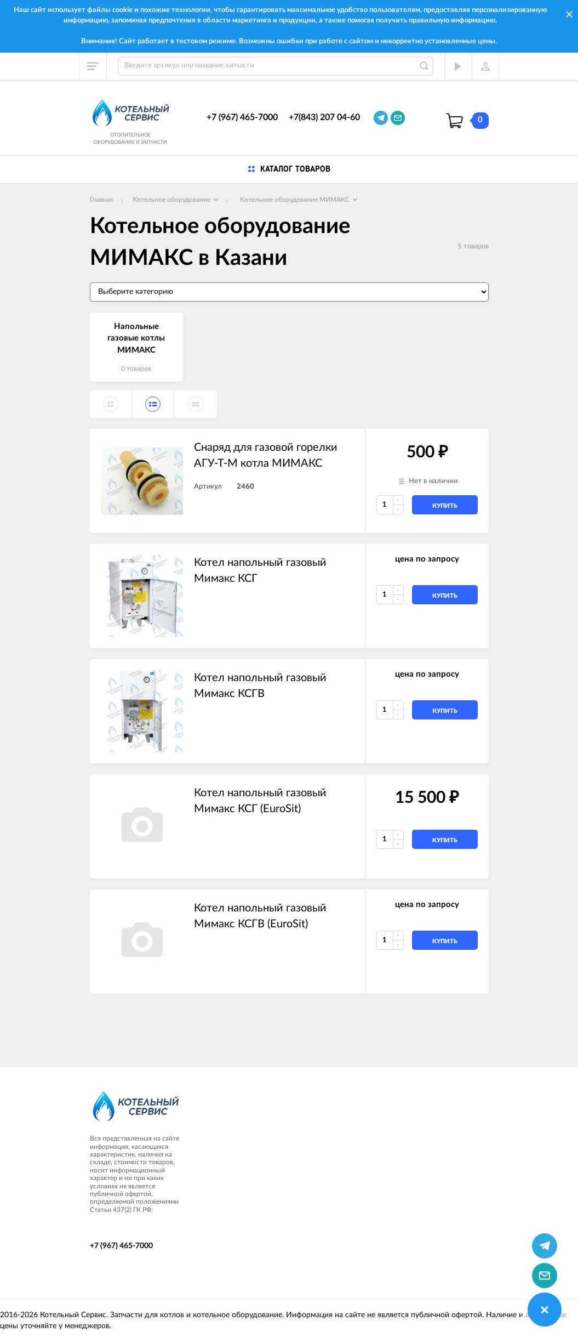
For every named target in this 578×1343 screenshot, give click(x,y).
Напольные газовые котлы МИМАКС (136, 338)
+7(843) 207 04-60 (324, 117)
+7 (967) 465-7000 (242, 117)
